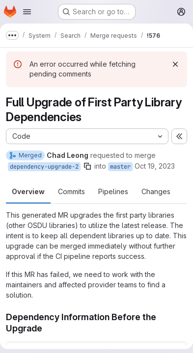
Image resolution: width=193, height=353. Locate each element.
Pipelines (113, 191)
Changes (155, 191)
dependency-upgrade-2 (44, 167)
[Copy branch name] (87, 166)
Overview (28, 191)
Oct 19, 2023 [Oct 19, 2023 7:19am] (155, 166)
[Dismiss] (175, 64)
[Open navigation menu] (27, 12)
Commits (71, 191)
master (120, 167)
